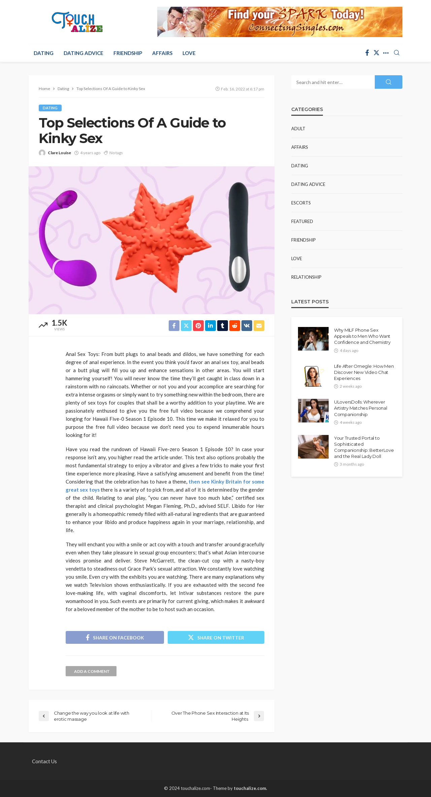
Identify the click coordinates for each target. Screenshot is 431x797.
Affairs (162, 53)
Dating (44, 53)
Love (189, 53)
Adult (298, 128)
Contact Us (44, 761)
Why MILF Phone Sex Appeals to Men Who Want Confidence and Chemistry (362, 336)
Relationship (306, 277)
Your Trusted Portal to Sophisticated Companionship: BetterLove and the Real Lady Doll (364, 447)
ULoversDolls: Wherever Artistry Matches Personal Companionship (360, 408)
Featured (302, 221)
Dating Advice (83, 53)
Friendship (127, 53)
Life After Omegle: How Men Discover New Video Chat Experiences (364, 372)
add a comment (92, 671)
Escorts (301, 202)
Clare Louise (59, 152)
